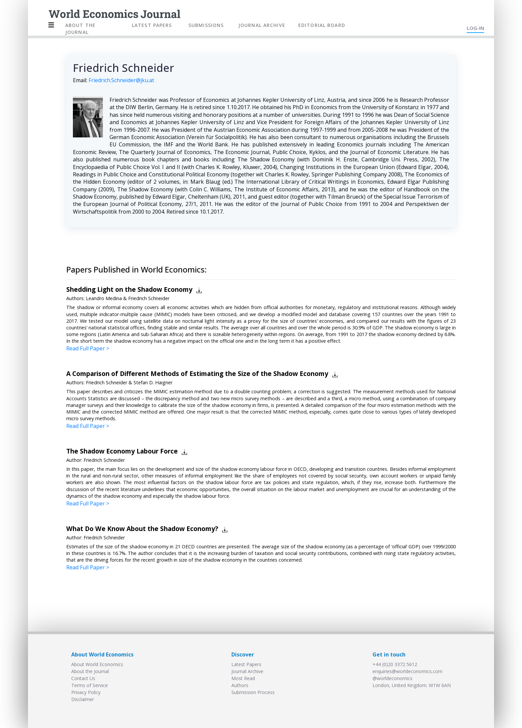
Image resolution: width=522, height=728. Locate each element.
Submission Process (253, 692)
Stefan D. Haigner (152, 382)
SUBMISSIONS (206, 25)
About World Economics (97, 664)
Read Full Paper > (87, 348)
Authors (239, 685)
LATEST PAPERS (152, 25)
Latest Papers (246, 664)
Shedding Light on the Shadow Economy (129, 289)
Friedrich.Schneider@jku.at (121, 80)
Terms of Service (89, 685)
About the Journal (90, 671)
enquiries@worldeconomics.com (407, 671)
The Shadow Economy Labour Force (122, 451)
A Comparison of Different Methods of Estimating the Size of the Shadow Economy (197, 373)
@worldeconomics (392, 678)
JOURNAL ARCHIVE (261, 25)
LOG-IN (475, 28)
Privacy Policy (86, 692)
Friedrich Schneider (148, 298)
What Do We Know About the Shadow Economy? (142, 528)
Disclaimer (82, 699)
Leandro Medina (104, 298)
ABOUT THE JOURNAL (80, 28)
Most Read (243, 678)
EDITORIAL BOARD (321, 25)
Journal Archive (247, 671)
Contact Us (83, 678)
